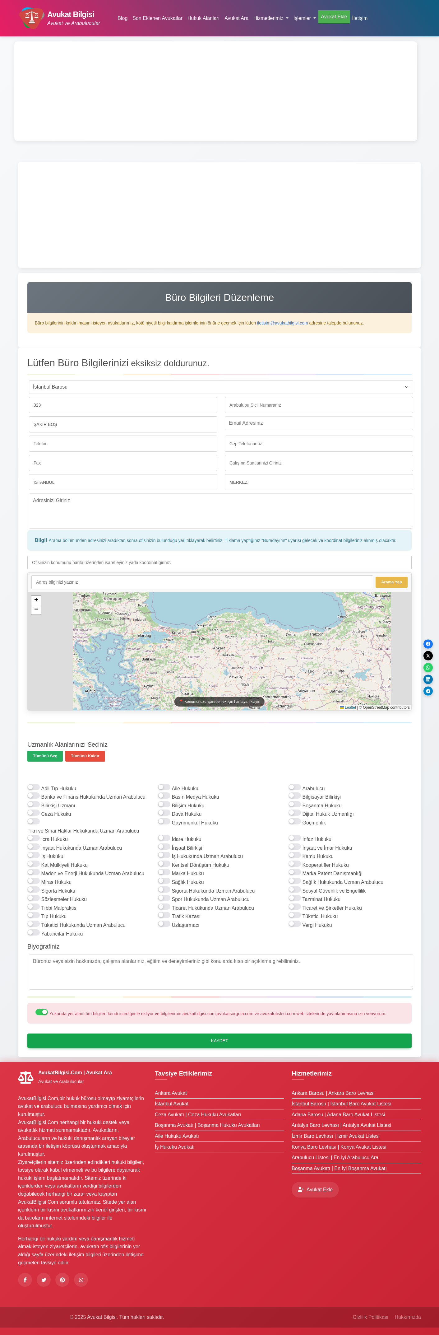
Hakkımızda (408, 1317)
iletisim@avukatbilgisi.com (282, 322)
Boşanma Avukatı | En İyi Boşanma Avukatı (339, 1168)
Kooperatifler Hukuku (325, 865)
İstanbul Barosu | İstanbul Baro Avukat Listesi (341, 1103)
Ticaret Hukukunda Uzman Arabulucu (213, 908)
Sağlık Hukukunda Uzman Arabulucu (342, 882)
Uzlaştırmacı (185, 925)
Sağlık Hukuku (188, 882)
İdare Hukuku (186, 839)
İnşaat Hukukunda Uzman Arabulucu (81, 848)
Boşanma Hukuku (321, 805)
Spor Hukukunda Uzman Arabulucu (210, 899)
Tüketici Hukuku (320, 916)
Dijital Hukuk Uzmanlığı (328, 814)
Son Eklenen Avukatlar (157, 18)
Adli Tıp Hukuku (58, 788)
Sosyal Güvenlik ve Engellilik (334, 891)
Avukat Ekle (334, 16)
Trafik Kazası (186, 916)
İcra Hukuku (54, 839)
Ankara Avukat (171, 1093)
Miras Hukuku (56, 882)
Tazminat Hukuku (321, 899)
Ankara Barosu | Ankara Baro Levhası (333, 1093)
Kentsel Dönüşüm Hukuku (200, 865)
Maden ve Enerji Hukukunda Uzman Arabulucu (92, 873)
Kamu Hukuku (318, 856)
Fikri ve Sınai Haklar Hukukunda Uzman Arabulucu (83, 830)
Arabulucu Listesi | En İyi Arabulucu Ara (335, 1157)
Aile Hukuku (185, 788)
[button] (36, 600)
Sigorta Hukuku (58, 891)
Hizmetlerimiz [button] (268, 18)
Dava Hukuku (186, 814)
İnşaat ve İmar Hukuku (327, 848)
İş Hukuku (52, 856)
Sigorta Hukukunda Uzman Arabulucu (213, 891)
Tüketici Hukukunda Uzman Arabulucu (83, 925)
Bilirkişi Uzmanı (58, 805)
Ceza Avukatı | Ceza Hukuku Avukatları (198, 1114)
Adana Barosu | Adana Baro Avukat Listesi (338, 1114)
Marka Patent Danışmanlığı (332, 873)
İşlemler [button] (302, 18)
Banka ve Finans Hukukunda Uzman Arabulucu (93, 797)
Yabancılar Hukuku (62, 933)
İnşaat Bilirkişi (187, 848)
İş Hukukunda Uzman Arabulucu (207, 856)
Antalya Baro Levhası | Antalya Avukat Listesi (341, 1125)
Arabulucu (313, 788)
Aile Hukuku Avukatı (177, 1136)
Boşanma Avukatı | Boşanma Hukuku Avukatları (207, 1125)
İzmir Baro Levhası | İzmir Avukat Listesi (336, 1136)
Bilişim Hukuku (188, 805)
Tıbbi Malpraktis (58, 908)
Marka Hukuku (188, 873)
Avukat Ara (236, 18)
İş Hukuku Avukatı (175, 1147)
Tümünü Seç (45, 756)
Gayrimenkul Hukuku (195, 822)
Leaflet (348, 707)
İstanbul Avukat (171, 1103)
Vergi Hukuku (317, 925)
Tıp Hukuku (54, 916)
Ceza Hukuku (56, 814)
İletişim (360, 18)
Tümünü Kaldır (85, 756)
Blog (122, 18)
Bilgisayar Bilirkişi (321, 797)
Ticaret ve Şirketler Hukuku (332, 908)
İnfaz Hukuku (316, 839)
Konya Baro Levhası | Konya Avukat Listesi (339, 1147)
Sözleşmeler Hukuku (64, 899)
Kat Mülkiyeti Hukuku (64, 865)
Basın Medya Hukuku (195, 797)
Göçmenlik (314, 822)
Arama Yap (391, 582)
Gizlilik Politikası (370, 1317)
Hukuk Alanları (203, 18)
